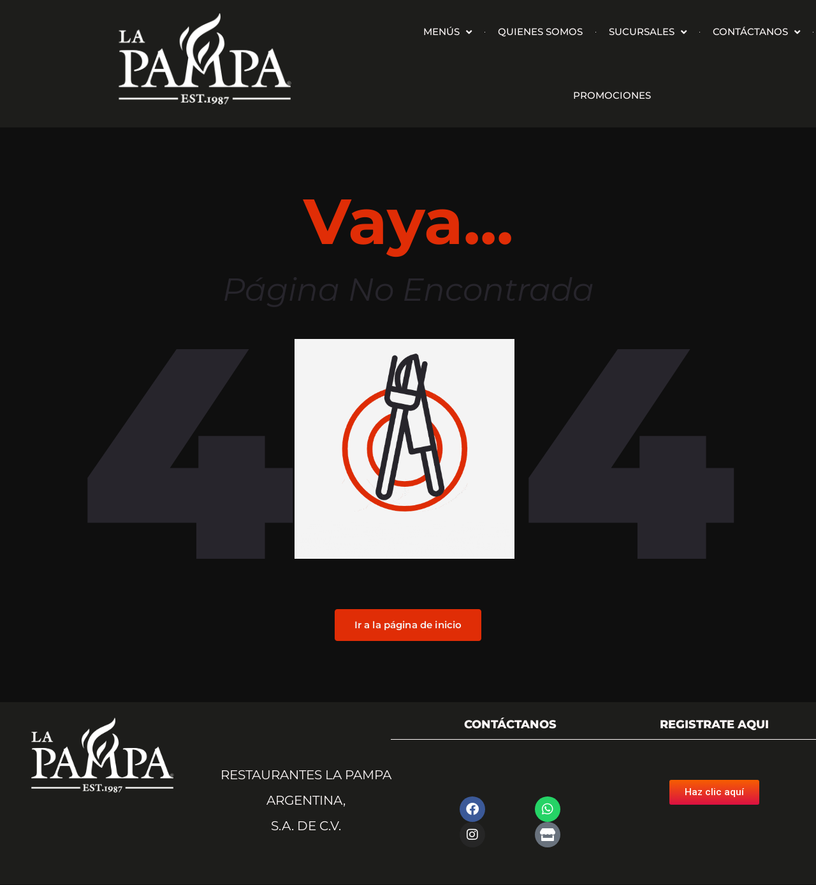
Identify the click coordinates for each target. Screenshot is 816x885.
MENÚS (447, 32)
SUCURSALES (648, 32)
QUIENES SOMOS (540, 31)
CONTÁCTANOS (756, 32)
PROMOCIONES (612, 95)
